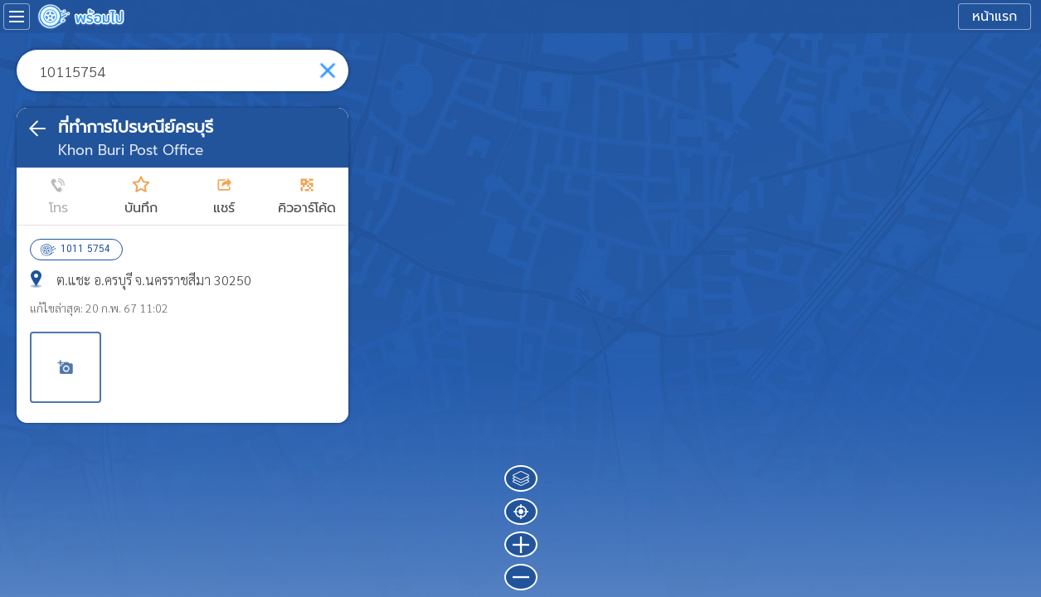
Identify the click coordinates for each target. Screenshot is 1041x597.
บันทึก (141, 208)
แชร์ (224, 208)
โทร (58, 208)
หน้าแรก (994, 17)
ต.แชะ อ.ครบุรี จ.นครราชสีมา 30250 (153, 280)
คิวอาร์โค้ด (307, 208)
